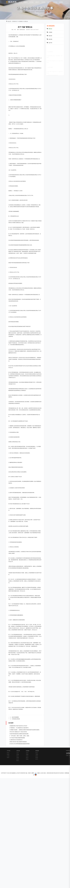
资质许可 (37, 2)
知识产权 (49, 2)
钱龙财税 (11, 2)
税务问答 (50, 36)
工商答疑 (50, 33)
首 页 (20, 2)
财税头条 (26, 22)
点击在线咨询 (35, 15)
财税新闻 (21, 22)
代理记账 (31, 2)
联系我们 (61, 2)
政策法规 (50, 40)
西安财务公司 (15, 22)
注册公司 (25, 2)
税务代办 (55, 2)
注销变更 (43, 2)
